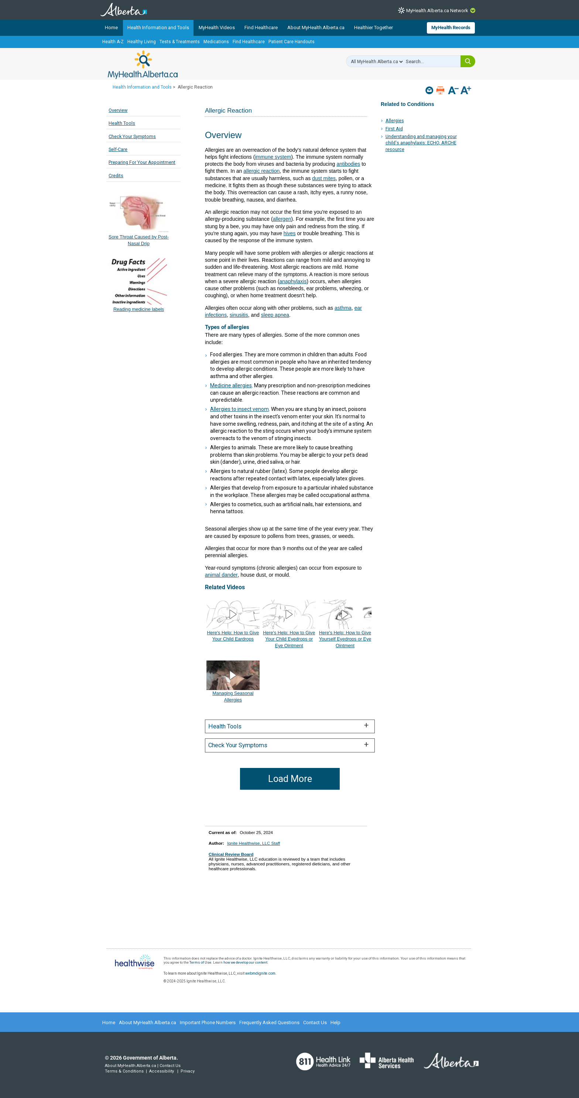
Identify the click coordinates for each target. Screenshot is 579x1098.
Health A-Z (113, 41)
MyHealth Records (450, 27)
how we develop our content (245, 962)
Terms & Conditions (124, 1071)
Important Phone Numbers (208, 1022)
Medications (216, 41)
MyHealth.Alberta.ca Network (437, 10)
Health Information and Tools (158, 27)
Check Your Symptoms (132, 136)
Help (335, 1022)
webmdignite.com (260, 973)
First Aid (394, 128)
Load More (290, 778)
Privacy (188, 1071)
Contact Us (315, 1022)
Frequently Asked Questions (269, 1022)
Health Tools (122, 123)
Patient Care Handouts (291, 41)
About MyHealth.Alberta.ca (316, 27)
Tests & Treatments (180, 41)
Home (111, 27)
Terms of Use (200, 962)
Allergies (395, 120)
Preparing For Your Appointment (142, 162)
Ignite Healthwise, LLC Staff (253, 843)
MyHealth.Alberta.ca (143, 64)
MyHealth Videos (217, 27)
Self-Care (118, 149)
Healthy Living (141, 41)
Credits (116, 175)
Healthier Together (373, 27)
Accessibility (161, 1071)
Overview (118, 110)
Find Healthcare (261, 27)
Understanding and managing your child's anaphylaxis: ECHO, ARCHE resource (421, 143)
